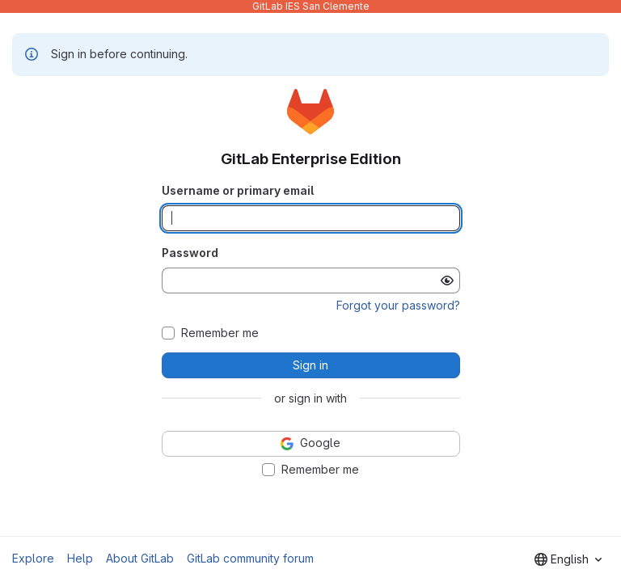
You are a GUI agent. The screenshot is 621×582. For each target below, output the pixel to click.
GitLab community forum (250, 558)
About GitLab (140, 558)
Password (190, 252)
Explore (33, 558)
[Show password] (447, 280)
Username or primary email (238, 190)
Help (80, 558)
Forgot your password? (398, 305)
